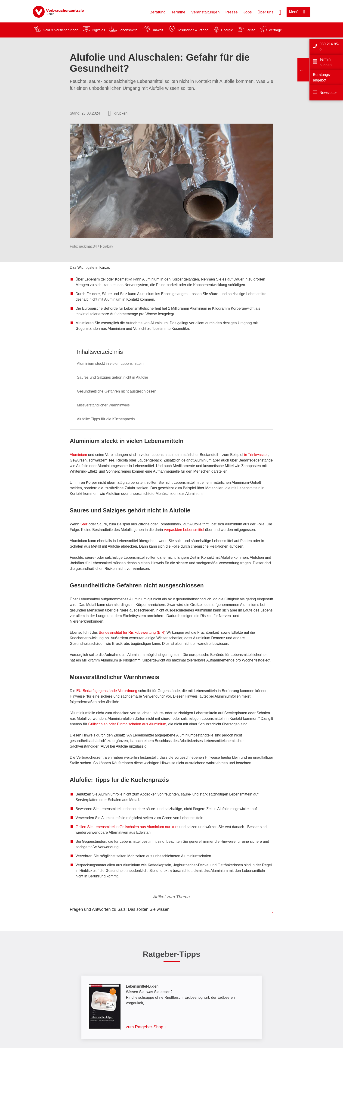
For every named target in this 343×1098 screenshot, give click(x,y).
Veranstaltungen (205, 12)
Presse (231, 12)
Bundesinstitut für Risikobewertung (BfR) (132, 632)
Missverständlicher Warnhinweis (103, 405)
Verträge (275, 30)
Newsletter (328, 93)
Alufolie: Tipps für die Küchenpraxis (106, 419)
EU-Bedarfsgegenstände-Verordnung (106, 691)
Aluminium (79, 455)
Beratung (158, 12)
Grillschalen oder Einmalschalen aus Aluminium (127, 724)
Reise (251, 30)
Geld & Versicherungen (60, 30)
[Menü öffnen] (298, 12)
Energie (227, 30)
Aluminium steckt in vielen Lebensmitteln (110, 363)
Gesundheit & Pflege (192, 30)
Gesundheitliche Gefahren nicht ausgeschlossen (116, 391)
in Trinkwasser (255, 455)
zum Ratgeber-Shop (144, 1027)
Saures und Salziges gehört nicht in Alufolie (112, 377)
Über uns (265, 12)
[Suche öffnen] (280, 12)
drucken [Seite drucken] (120, 113)
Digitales (98, 30)
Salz (84, 524)
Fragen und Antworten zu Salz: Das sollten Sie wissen (120, 909)
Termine (178, 12)
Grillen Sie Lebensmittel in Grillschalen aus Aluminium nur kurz (127, 827)
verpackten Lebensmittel (184, 530)
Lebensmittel (128, 30)
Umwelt (157, 30)
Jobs (247, 12)
